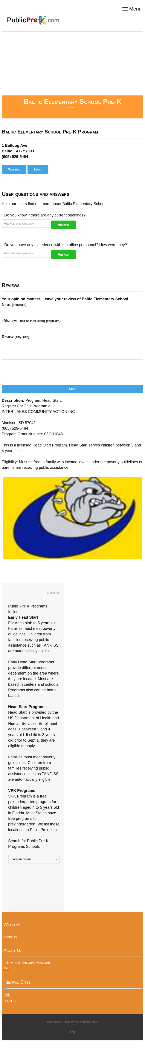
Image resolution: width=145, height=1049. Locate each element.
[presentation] (34, 370)
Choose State (21, 859)
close (53, 593)
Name (14, 304)
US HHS (9, 1001)
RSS (6, 968)
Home (70, 107)
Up (72, 1032)
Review (15, 337)
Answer (63, 225)
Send (72, 389)
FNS (6, 994)
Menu (132, 9)
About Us (10, 937)
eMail (31, 321)
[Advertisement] (72, 63)
